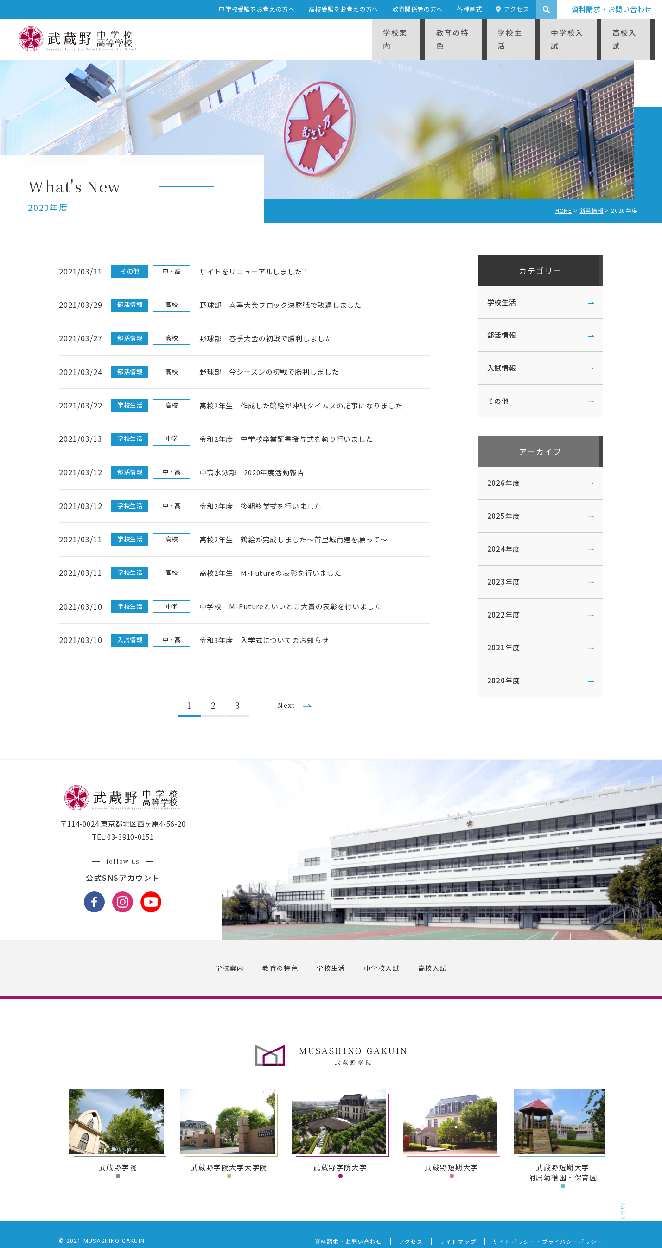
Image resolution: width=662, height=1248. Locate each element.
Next (290, 685)
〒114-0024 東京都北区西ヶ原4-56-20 (126, 809)
